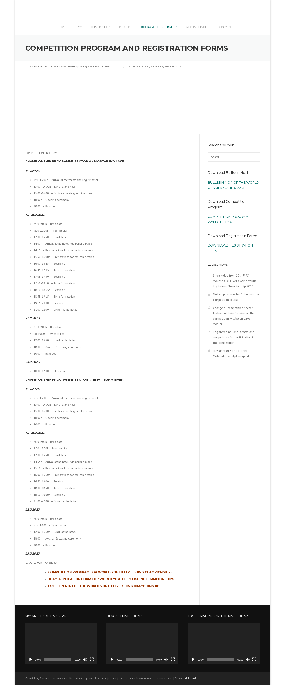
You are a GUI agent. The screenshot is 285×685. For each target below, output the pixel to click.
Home (61, 27)
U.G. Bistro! (189, 678)
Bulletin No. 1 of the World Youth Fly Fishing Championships (104, 586)
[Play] (31, 659)
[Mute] (85, 659)
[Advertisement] (142, 103)
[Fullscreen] (92, 659)
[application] (61, 643)
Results (125, 27)
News (78, 27)
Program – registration (158, 27)
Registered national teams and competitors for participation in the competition (233, 337)
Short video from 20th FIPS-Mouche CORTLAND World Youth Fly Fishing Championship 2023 (234, 281)
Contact (224, 27)
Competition (101, 27)
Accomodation (198, 27)
